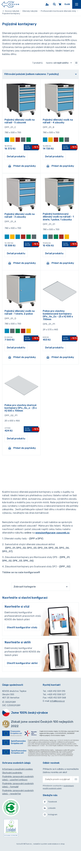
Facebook (50, 802)
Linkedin (49, 808)
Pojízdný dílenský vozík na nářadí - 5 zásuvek (20, 121)
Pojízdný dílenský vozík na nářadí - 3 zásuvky (20, 215)
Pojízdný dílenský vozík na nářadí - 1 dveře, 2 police (20, 312)
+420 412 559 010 (56, 691)
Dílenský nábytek (29, 11)
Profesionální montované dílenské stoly (58, 11)
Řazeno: (59, 63)
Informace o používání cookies (17, 769)
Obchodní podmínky (12, 772)
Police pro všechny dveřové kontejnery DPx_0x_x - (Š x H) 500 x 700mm (21, 408)
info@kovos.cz (57, 701)
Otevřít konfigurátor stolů (22, 627)
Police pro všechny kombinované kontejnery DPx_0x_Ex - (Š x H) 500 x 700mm (58, 315)
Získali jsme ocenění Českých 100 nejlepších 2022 (42, 724)
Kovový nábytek (10, 11)
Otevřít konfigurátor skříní (22, 663)
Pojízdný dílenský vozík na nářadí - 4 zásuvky (58, 121)
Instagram (50, 815)
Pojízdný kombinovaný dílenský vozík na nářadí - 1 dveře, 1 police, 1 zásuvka (58, 217)
